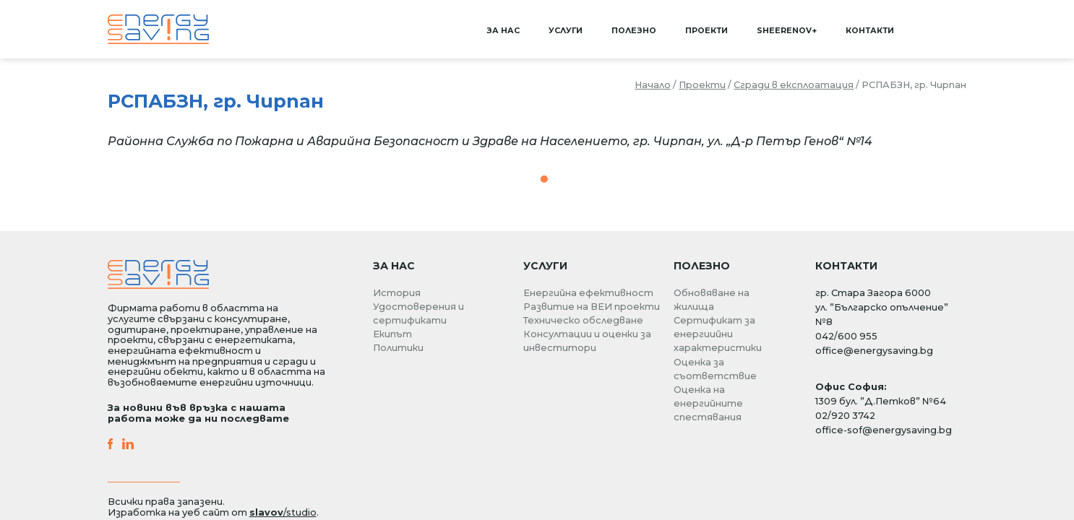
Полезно (633, 30)
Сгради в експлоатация (794, 84)
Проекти (706, 30)
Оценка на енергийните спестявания (708, 403)
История (397, 292)
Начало (653, 84)
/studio (283, 512)
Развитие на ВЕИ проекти (591, 306)
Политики (398, 347)
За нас (503, 30)
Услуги (566, 30)
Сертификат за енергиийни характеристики (718, 334)
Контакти (870, 30)
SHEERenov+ (787, 30)
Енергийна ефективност (588, 292)
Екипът (392, 334)
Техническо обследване (583, 320)
